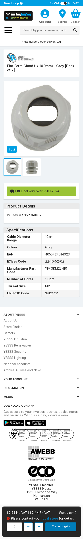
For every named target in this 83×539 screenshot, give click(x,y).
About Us (10, 320)
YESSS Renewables (18, 345)
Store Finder (13, 327)
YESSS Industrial (15, 339)
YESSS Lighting (15, 358)
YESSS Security (15, 351)
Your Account (41, 379)
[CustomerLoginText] (45, 13)
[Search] (75, 30)
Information (41, 388)
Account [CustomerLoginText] (45, 21)
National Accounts (17, 364)
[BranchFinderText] (62, 16)
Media (41, 396)
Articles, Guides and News (23, 370)
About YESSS (41, 314)
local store (50, 518)
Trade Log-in (61, 526)
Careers (9, 333)
